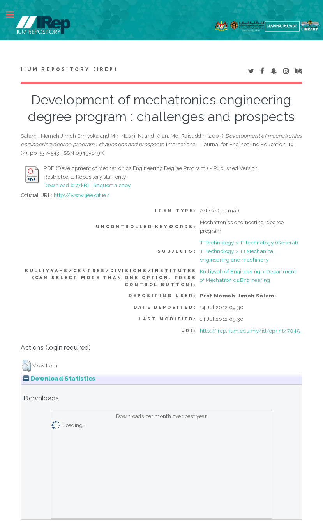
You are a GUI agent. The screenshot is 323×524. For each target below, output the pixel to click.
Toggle (14, 14)
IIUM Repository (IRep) (69, 69)
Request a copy (112, 185)
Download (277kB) (66, 185)
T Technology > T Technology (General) (249, 242)
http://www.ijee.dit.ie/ (81, 195)
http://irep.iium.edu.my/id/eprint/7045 (250, 331)
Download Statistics (59, 378)
